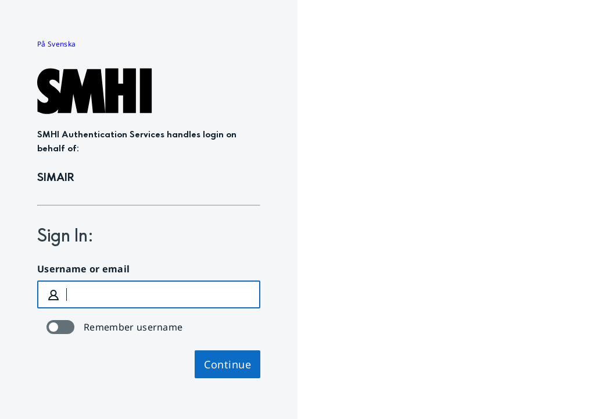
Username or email (83, 268)
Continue (227, 364)
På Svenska (56, 44)
